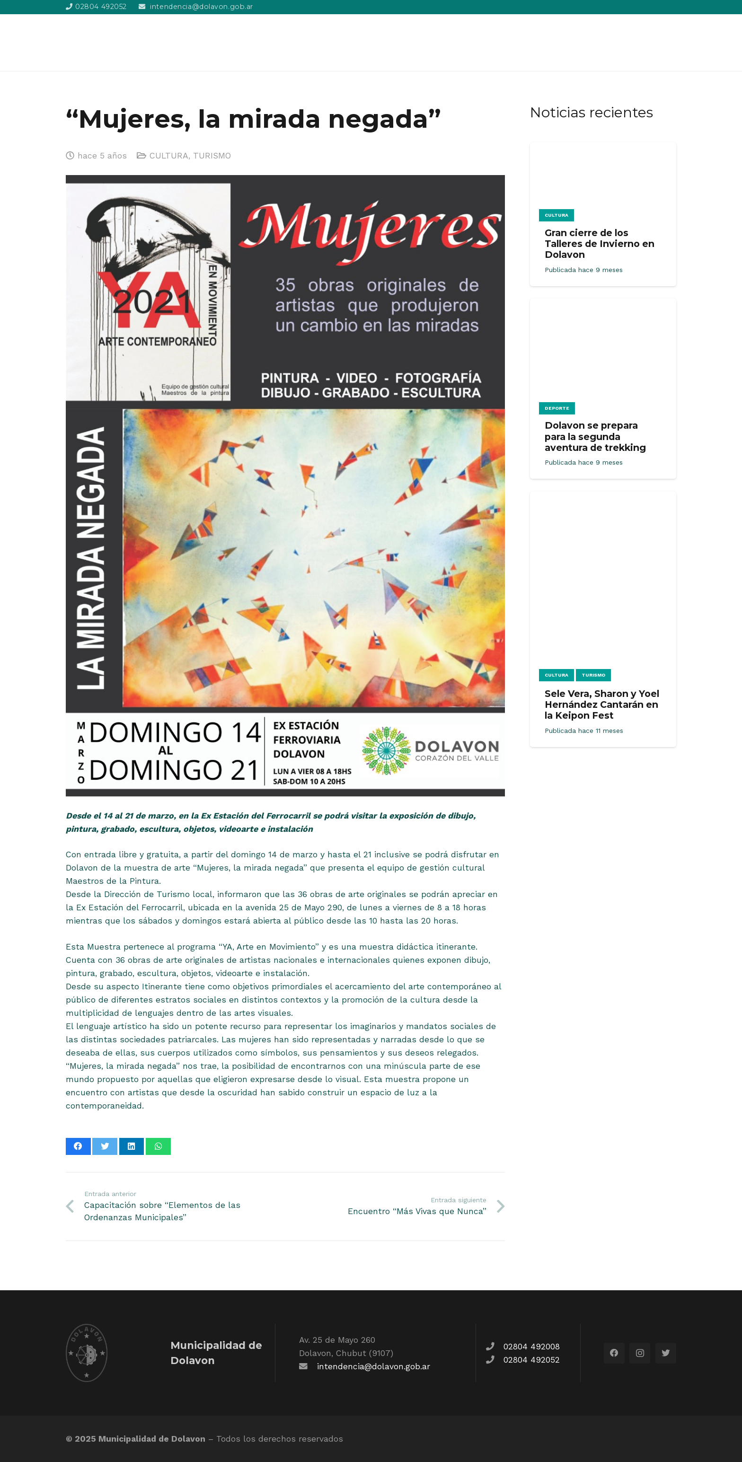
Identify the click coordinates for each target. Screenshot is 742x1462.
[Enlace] (119, 43)
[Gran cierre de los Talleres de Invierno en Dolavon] (603, 149)
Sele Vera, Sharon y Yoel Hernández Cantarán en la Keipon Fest (602, 704)
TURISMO (212, 155)
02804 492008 (532, 1346)
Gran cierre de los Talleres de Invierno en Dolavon (599, 243)
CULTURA (169, 155)
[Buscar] (671, 42)
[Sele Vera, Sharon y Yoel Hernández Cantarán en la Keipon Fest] (603, 498)
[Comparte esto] (78, 1146)
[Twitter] (665, 1353)
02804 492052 (532, 1360)
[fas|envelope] (308, 1366)
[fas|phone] (495, 1346)
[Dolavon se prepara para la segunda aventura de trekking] (603, 305)
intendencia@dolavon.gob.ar (373, 1366)
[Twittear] (104, 1146)
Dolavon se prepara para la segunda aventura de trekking (595, 436)
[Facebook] (614, 1353)
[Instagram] (639, 1353)
